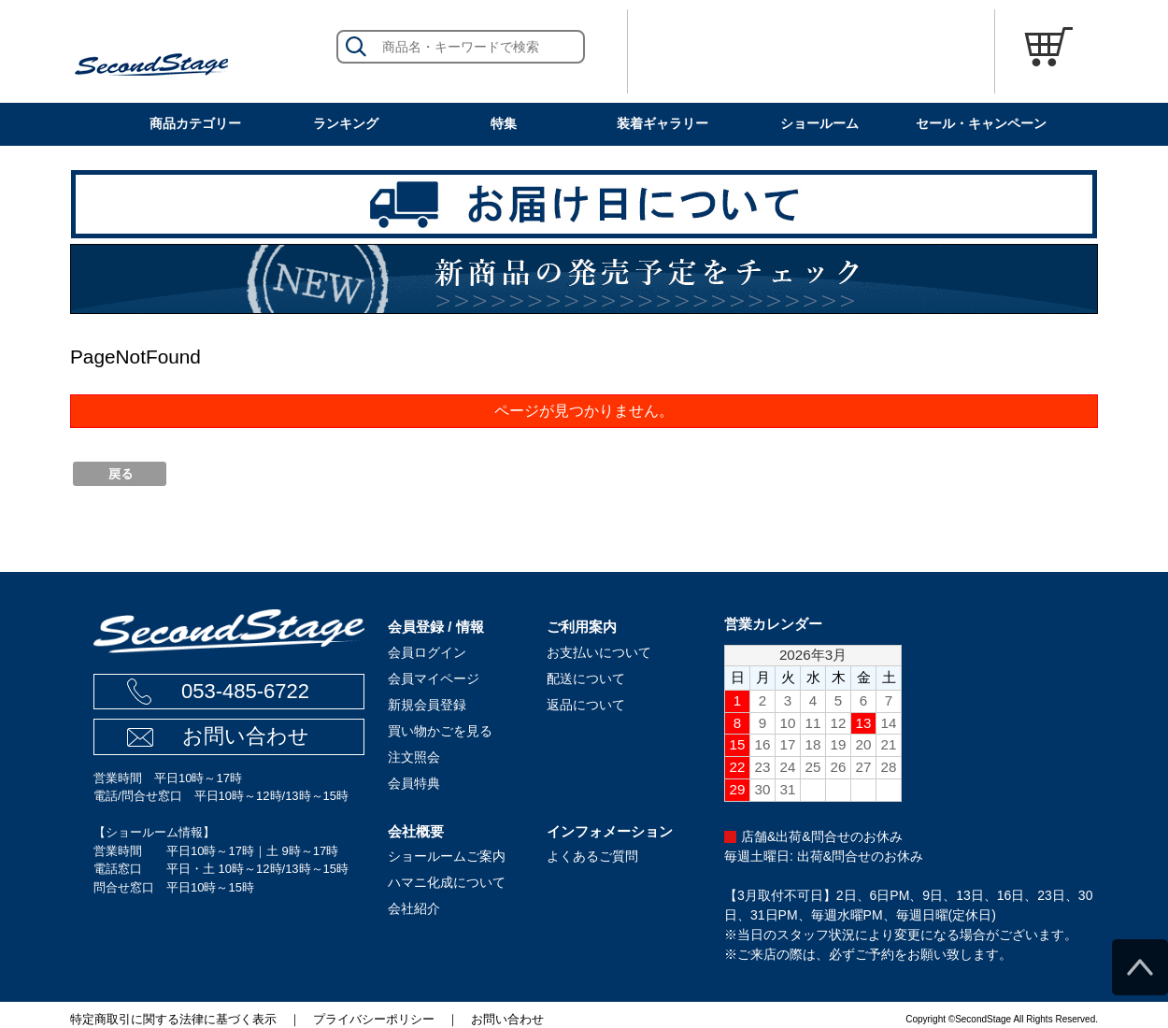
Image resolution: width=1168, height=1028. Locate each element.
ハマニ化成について (447, 882)
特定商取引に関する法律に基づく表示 (173, 1019)
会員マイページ (433, 678)
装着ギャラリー (662, 123)
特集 (504, 123)
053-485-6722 (245, 691)
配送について (586, 678)
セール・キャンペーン (981, 123)
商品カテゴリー (195, 123)
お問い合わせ (245, 736)
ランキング (345, 123)
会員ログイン (427, 652)
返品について (586, 704)
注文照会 (414, 757)
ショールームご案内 (447, 856)
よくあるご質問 (592, 856)
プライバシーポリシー (373, 1019)
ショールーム (819, 123)
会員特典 (414, 783)
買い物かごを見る (440, 730)
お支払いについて (599, 652)
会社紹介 (414, 908)
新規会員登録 (427, 704)
